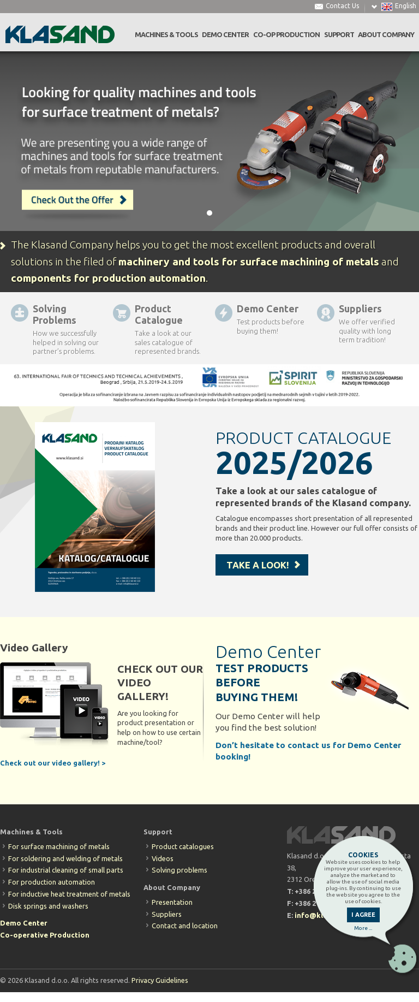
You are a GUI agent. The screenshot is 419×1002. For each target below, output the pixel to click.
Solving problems (179, 870)
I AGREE (363, 914)
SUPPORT (339, 34)
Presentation (172, 902)
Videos (162, 858)
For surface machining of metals (59, 846)
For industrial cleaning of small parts (65, 870)
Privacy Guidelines (159, 980)
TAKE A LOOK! (257, 565)
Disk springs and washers (48, 906)
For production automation (51, 882)
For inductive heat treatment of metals (69, 894)
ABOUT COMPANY (386, 34)
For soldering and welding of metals (65, 858)
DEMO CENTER (225, 34)
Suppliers (167, 914)
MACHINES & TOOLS (166, 34)
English (405, 6)
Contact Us (342, 6)
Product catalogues (183, 846)
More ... (363, 928)
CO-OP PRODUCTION (286, 34)
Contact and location (185, 925)
